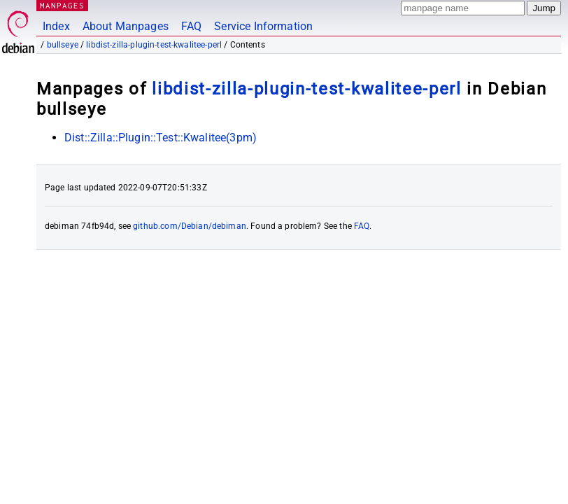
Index (56, 26)
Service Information (263, 26)
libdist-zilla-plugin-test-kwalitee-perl (154, 45)
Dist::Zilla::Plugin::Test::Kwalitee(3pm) (160, 137)
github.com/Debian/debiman (189, 226)
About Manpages (126, 26)
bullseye (62, 45)
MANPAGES (62, 5)
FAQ (191, 26)
